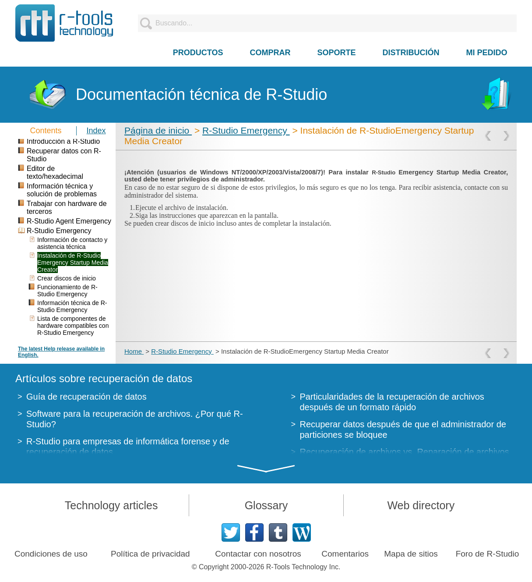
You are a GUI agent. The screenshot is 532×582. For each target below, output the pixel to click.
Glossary (266, 505)
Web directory (420, 505)
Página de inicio (158, 130)
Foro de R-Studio (487, 553)
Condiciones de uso (51, 553)
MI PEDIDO (486, 52)
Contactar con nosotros (258, 553)
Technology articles (111, 505)
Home (134, 351)
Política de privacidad (150, 553)
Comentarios (345, 553)
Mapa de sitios (411, 553)
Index (96, 130)
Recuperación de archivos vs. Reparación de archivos (404, 452)
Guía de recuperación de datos (86, 396)
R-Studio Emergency (246, 130)
